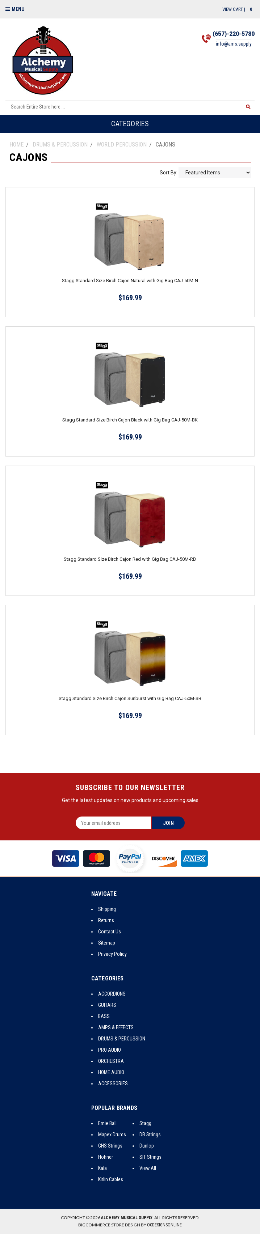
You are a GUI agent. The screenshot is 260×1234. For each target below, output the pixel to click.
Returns (106, 920)
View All (147, 1168)
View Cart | (238, 9)
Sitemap (106, 943)
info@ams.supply (234, 44)
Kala (102, 1168)
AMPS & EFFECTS (116, 1027)
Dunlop (146, 1146)
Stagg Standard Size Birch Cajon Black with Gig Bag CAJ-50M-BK (130, 420)
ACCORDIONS (112, 994)
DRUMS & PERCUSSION (121, 1039)
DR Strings (150, 1134)
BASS (104, 1016)
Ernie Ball (107, 1123)
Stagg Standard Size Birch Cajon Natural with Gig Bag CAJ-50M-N (130, 280)
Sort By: (168, 172)
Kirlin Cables (110, 1179)
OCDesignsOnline (164, 1224)
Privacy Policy (112, 954)
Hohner (105, 1157)
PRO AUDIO (109, 1050)
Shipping (107, 909)
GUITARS (107, 1005)
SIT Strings (150, 1157)
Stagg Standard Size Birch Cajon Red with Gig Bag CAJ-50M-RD (130, 559)
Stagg (145, 1123)
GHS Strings (110, 1146)
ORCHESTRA (111, 1061)
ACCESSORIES (113, 1083)
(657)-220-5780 (234, 33)
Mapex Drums (112, 1134)
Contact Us (109, 931)
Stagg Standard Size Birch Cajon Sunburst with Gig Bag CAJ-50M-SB (130, 698)
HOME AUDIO (111, 1072)
